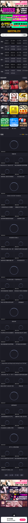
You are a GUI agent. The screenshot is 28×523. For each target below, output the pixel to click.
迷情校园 (7, 67)
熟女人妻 (7, 49)
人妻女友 (19, 64)
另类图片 (25, 61)
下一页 (16, 475)
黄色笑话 (19, 67)
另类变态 (25, 55)
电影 (2, 53)
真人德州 (13, 40)
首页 (6, 475)
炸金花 (12, 43)
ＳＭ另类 (25, 49)
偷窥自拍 (7, 58)
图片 (2, 59)
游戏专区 (25, 40)
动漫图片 (25, 58)
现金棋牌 (19, 43)
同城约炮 (7, 70)
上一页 (11, 475)
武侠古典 (25, 64)
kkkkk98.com (14, 31)
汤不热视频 (25, 70)
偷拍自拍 (13, 52)
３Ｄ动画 (25, 46)
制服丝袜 (7, 55)
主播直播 (19, 49)
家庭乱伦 (13, 64)
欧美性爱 (25, 52)
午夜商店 (13, 70)
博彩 (2, 41)
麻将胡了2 (7, 43)
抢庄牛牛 (25, 43)
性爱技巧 (25, 67)
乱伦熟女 (19, 55)
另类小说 (13, 67)
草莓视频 (19, 70)
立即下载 (23, 519)
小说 (2, 65)
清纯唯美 (13, 61)
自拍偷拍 (13, 46)
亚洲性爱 (7, 52)
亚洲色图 (13, 58)
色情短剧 (13, 73)
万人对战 (19, 40)
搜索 (25, 35)
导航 (2, 71)
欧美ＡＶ (19, 46)
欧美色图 (19, 58)
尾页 (22, 475)
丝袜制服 (13, 49)
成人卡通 (19, 52)
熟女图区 (19, 61)
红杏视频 (7, 73)
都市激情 (7, 64)
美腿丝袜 (7, 61)
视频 (2, 47)
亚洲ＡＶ (7, 46)
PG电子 (7, 40)
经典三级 (13, 55)
